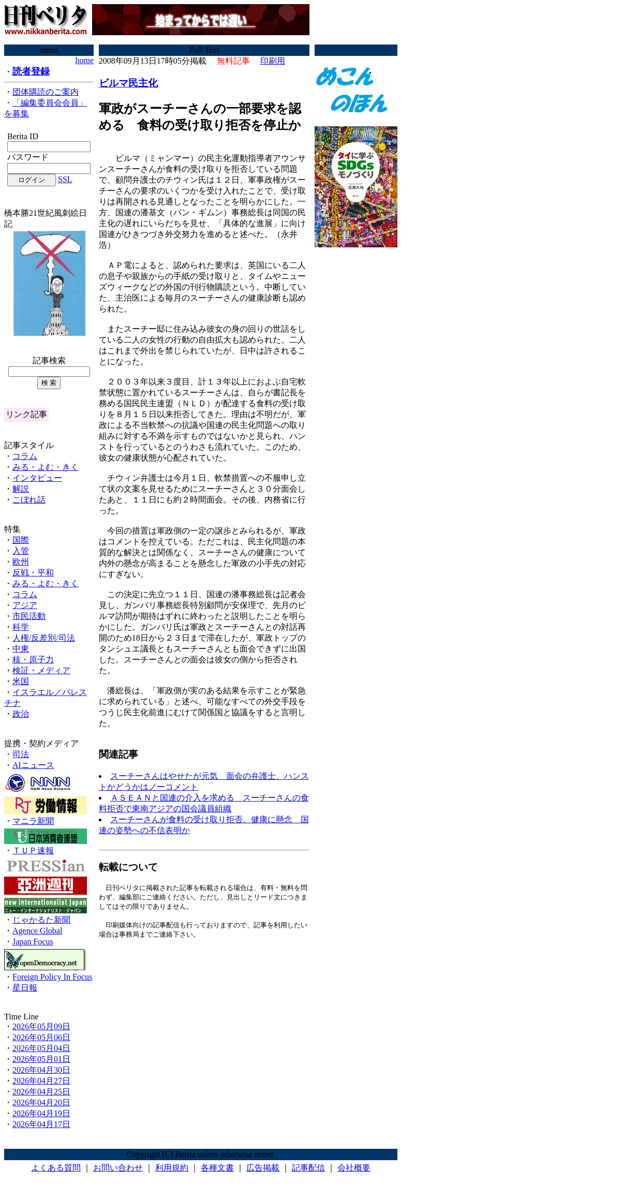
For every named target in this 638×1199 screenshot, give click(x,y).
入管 (20, 550)
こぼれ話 (29, 499)
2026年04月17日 (41, 1124)
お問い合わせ (118, 1167)
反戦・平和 (33, 572)
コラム (24, 456)
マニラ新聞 (33, 821)
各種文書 (217, 1167)
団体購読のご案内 (45, 91)
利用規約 (171, 1167)
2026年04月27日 (41, 1080)
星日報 (24, 987)
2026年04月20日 (41, 1102)
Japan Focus (32, 941)
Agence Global (37, 930)
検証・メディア (41, 670)
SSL (65, 179)
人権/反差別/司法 (43, 637)
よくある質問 (56, 1167)
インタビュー (37, 477)
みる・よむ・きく (45, 467)
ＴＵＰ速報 (33, 850)
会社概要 (353, 1167)
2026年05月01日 (41, 1059)
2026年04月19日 (41, 1113)
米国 (20, 681)
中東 (20, 648)
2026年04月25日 (41, 1091)
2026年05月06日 (41, 1037)
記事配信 (308, 1167)
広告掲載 (262, 1167)
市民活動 (29, 616)
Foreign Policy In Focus (52, 976)
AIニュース (33, 765)
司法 (20, 754)
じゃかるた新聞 (41, 919)
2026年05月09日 (41, 1026)
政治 (20, 713)
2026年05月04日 (41, 1048)
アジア (24, 605)
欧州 (20, 561)
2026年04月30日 (41, 1069)
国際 (20, 540)
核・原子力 (33, 659)
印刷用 (272, 60)
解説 (20, 488)
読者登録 (31, 71)
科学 (20, 627)
